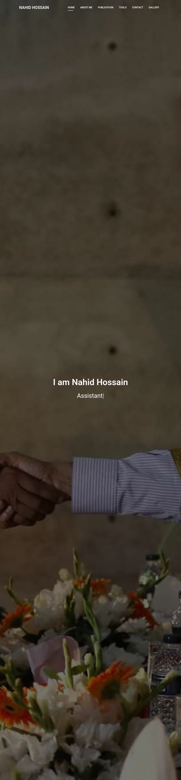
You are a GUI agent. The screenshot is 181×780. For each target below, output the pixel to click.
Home (71, 7)
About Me (86, 7)
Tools (123, 7)
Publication (105, 7)
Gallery (154, 7)
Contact (137, 7)
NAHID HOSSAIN (34, 7)
